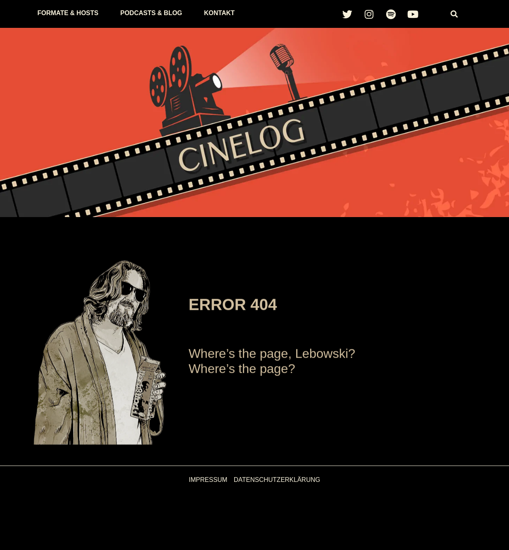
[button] (454, 14)
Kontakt (219, 13)
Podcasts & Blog (151, 13)
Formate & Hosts (67, 13)
